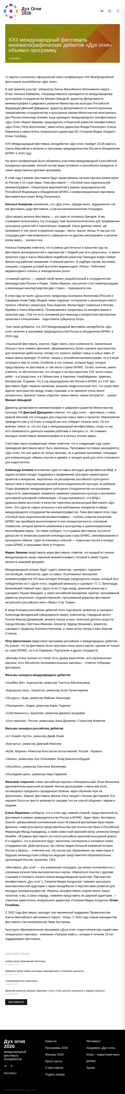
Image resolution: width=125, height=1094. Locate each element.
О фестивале (54, 1067)
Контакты (10, 1073)
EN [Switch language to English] (102, 12)
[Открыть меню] (118, 12)
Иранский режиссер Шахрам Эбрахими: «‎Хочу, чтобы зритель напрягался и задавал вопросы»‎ (55, 993)
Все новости (16, 1005)
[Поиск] (110, 12)
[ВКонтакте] (5, 1066)
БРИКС (91, 1061)
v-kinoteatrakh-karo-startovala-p (21, 983)
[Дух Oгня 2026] (24, 12)
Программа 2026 (56, 1048)
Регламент (93, 1041)
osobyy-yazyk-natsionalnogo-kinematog (25, 964)
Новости (50, 1041)
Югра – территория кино (103, 1054)
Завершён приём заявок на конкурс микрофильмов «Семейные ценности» (44, 973)
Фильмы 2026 (54, 1054)
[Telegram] (11, 1066)
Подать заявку (55, 1074)
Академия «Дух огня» (101, 1048)
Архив (90, 1067)
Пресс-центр (53, 1061)
